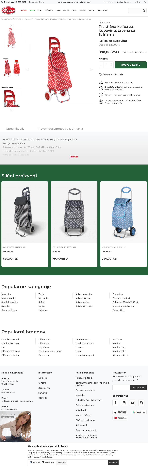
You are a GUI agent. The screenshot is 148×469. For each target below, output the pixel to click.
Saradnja (42, 393)
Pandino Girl (118, 351)
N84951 (56, 251)
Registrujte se (123, 2)
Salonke (5, 306)
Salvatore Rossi (120, 355)
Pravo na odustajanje (86, 430)
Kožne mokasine (83, 294)
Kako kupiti (81, 410)
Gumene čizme (9, 310)
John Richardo (82, 339)
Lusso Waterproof (84, 355)
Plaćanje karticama (85, 420)
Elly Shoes (43, 347)
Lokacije (42, 378)
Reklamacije (81, 425)
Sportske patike (9, 302)
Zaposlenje (44, 388)
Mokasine (6, 294)
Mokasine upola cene (123, 306)
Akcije (24, 10)
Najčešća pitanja (83, 378)
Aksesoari (102, 10)
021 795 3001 (8, 392)
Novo (32, 10)
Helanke (42, 310)
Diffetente (43, 343)
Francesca (43, 355)
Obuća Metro (6, 19)
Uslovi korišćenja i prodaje (88, 400)
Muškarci (49, 10)
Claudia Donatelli (10, 339)
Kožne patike (82, 302)
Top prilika (117, 294)
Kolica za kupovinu (41, 19)
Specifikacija (15, 128)
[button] (111, 74)
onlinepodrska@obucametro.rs (17, 401)
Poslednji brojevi (121, 298)
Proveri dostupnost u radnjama (60, 128)
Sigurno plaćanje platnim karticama (74, 2)
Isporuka (80, 395)
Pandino (116, 343)
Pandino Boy (119, 347)
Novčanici (43, 298)
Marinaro (117, 339)
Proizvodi (18, 19)
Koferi (83, 10)
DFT (3, 347)
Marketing (49, 462)
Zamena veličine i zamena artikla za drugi (92, 384)
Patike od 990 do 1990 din (125, 302)
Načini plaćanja (83, 415)
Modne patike (8, 298)
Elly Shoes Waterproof (49, 351)
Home (74, 10)
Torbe (92, 10)
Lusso (78, 351)
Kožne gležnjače (83, 306)
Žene (40, 10)
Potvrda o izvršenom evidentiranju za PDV (86, 436)
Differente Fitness (10, 351)
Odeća (66, 10)
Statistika (36, 462)
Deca (58, 10)
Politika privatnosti (85, 405)
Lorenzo (79, 347)
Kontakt (42, 398)
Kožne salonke (82, 298)
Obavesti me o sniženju (136, 52)
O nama (42, 383)
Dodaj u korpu (130, 64)
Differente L (44, 339)
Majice (41, 306)
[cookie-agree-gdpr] (113, 462)
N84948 (8, 251)
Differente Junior (10, 355)
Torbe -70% (118, 310)
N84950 (106, 251)
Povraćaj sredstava (85, 390)
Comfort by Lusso (10, 343)
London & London (84, 343)
